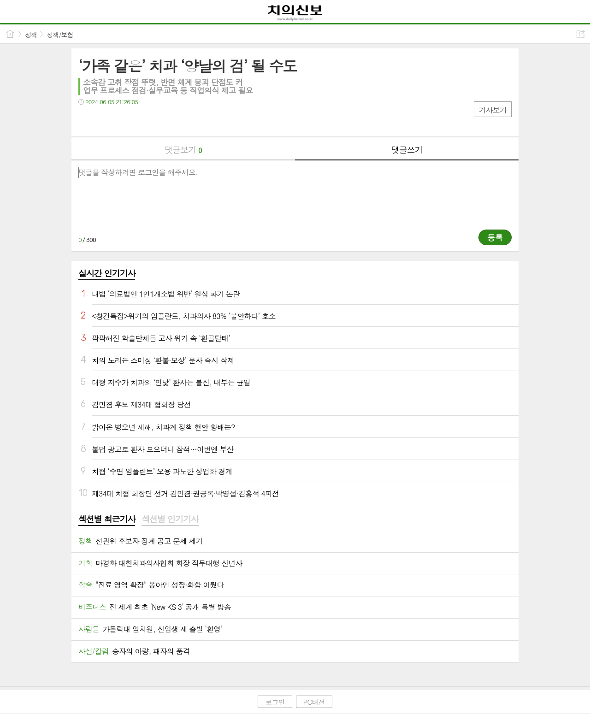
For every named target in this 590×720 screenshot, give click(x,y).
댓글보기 (183, 149)
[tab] (106, 519)
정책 (31, 34)
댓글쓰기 (407, 149)
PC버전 (314, 702)
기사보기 (493, 110)
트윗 (105, 120)
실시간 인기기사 (106, 273)
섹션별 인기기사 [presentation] (170, 519)
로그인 (274, 702)
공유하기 (580, 34)
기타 (142, 120)
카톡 (123, 120)
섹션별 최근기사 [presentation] (106, 519)
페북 (86, 120)
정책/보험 (60, 34)
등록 (495, 237)
